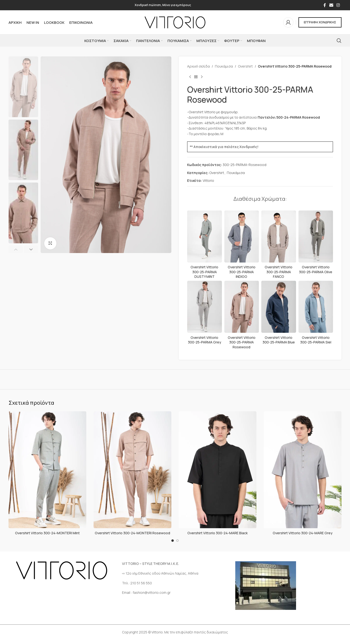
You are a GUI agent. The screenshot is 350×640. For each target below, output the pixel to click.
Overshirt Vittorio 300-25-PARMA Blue (278, 340)
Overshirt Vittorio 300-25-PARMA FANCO (278, 272)
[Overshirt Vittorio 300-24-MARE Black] (217, 469)
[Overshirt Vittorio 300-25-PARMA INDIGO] (241, 236)
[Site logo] (175, 22)
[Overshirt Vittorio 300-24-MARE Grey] (302, 469)
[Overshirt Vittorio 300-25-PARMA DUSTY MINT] (204, 236)
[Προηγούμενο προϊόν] (190, 77)
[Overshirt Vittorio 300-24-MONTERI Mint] (47, 469)
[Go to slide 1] (172, 540)
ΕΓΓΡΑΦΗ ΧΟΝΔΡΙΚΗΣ (320, 22)
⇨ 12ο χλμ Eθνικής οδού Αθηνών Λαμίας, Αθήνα (160, 573)
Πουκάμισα (224, 66)
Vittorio (208, 180)
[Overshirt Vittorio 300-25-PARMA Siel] (315, 307)
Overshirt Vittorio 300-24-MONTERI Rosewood (132, 533)
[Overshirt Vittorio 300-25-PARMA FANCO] (278, 236)
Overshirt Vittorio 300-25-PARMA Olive (315, 269)
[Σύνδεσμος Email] (331, 5)
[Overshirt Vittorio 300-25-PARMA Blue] (278, 307)
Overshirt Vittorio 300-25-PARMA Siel (315, 340)
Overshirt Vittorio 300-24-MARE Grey (302, 533)
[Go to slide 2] (177, 540)
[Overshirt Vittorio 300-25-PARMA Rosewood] (241, 307)
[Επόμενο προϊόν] (202, 77)
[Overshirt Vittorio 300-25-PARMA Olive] (315, 236)
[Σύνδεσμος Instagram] (338, 5)
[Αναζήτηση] (339, 40)
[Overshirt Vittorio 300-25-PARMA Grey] (204, 307)
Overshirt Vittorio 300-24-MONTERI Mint (47, 533)
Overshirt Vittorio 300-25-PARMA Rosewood (241, 342)
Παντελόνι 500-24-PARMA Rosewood (289, 117)
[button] (16, 249)
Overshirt (245, 66)
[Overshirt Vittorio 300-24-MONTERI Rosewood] (132, 469)
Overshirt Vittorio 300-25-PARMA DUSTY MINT (204, 272)
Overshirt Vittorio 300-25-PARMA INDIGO (241, 272)
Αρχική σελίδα (198, 66)
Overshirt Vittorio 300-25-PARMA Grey (204, 340)
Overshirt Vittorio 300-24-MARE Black (217, 533)
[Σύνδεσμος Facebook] (325, 5)
